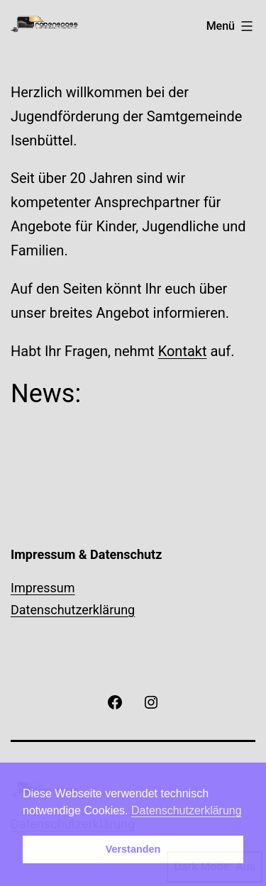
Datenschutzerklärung (73, 609)
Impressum (43, 587)
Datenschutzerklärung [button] (186, 810)
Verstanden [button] (133, 849)
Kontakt (182, 351)
